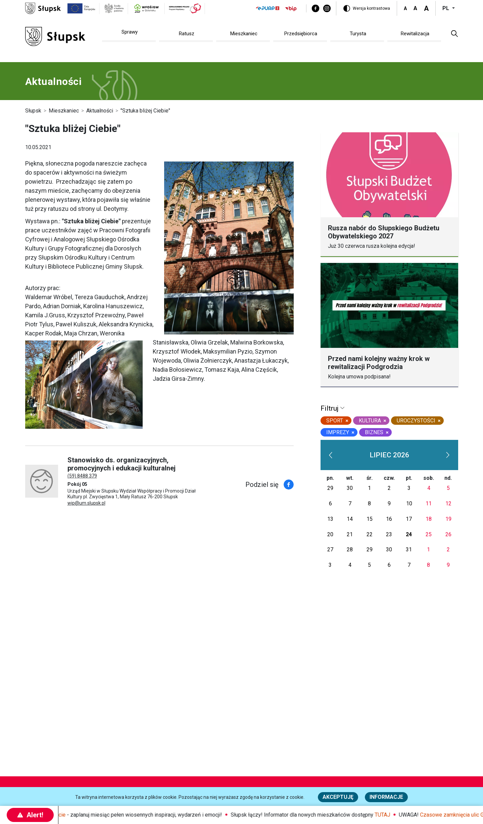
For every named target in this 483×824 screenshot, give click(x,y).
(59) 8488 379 (82, 475)
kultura (370, 420)
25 (429, 534)
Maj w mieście (60, 815)
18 (429, 519)
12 (448, 503)
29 (330, 488)
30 (350, 488)
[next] (447, 455)
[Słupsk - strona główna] (43, 8)
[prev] (331, 455)
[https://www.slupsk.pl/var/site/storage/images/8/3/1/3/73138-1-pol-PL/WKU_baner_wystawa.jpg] (84, 384)
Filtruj (330, 408)
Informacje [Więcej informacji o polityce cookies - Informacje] (386, 797)
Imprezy (337, 432)
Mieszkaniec (64, 110)
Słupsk (33, 110)
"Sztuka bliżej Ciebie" (145, 110)
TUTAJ (393, 815)
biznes (374, 432)
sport (334, 420)
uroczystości (416, 420)
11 (429, 503)
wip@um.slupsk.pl (86, 503)
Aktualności (99, 110)
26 (448, 534)
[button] (454, 33)
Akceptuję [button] (338, 797)
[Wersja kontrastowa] (366, 8)
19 (448, 519)
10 (409, 503)
